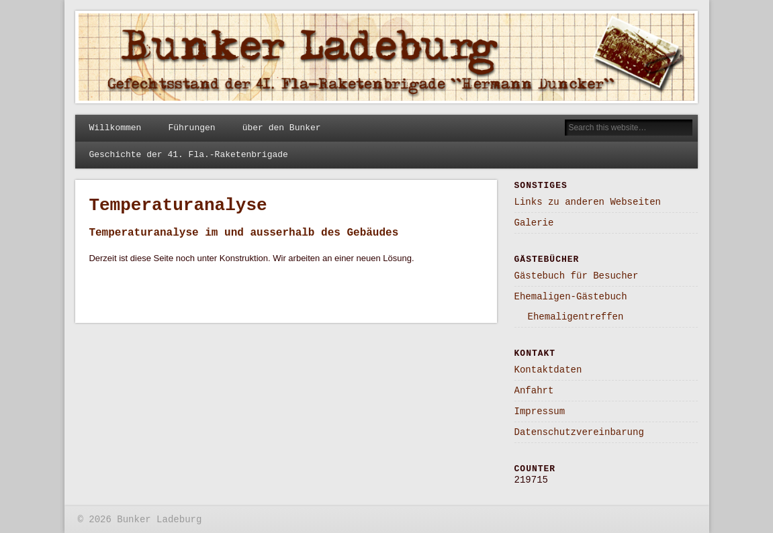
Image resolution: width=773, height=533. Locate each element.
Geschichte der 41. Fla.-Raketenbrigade (188, 155)
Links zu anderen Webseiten (587, 202)
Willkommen (115, 128)
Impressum (539, 411)
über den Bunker (281, 128)
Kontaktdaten (548, 370)
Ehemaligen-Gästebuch (570, 296)
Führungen (191, 128)
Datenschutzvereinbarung (579, 432)
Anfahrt (534, 390)
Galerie (534, 222)
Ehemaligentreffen (576, 316)
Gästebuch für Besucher (576, 276)
